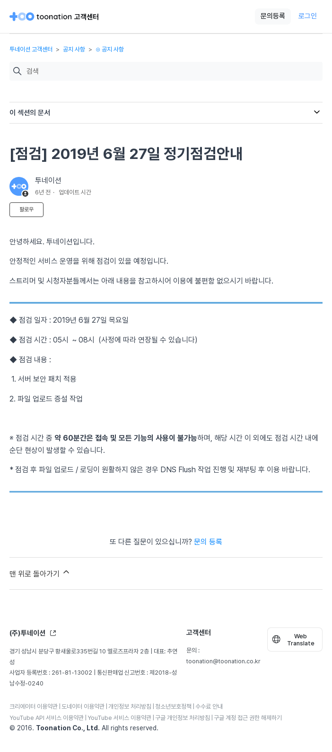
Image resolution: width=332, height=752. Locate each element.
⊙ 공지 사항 (110, 49)
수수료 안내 (209, 706)
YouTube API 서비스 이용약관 (46, 717)
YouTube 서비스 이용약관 (119, 717)
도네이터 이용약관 (83, 706)
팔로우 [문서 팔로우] (26, 209)
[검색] (172, 71)
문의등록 (273, 16)
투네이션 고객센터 (30, 49)
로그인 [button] (307, 16)
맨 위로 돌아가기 (40, 572)
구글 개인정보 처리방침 (182, 717)
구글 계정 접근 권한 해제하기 (248, 717)
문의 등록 (208, 541)
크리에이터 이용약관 (33, 706)
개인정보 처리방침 (129, 706)
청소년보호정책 (173, 706)
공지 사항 (74, 49)
